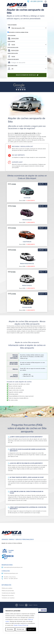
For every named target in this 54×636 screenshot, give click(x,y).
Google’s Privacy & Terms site (21, 625)
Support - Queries (33, 605)
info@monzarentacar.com (11, 573)
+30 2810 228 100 (36, 1)
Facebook (21, 605)
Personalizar (10, 629)
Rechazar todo (20, 629)
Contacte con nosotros (8, 598)
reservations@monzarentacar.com (13, 567)
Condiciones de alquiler (8, 593)
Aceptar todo (31, 629)
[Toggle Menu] (45, 5)
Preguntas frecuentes (8, 595)
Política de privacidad (8, 590)
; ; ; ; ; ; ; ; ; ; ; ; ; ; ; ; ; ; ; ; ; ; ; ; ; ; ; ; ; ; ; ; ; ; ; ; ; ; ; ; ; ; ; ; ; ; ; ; (27, 44)
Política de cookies (7, 588)
